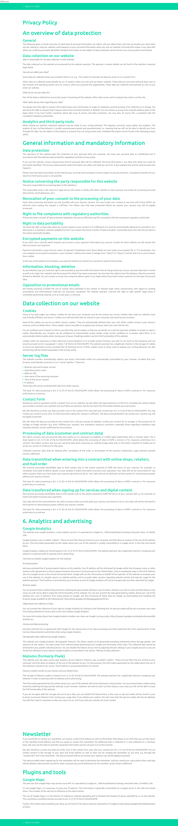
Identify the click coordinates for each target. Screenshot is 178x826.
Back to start (31, 6)
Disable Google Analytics (77, 611)
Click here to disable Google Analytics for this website (47, 558)
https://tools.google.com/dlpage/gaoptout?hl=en (86, 598)
